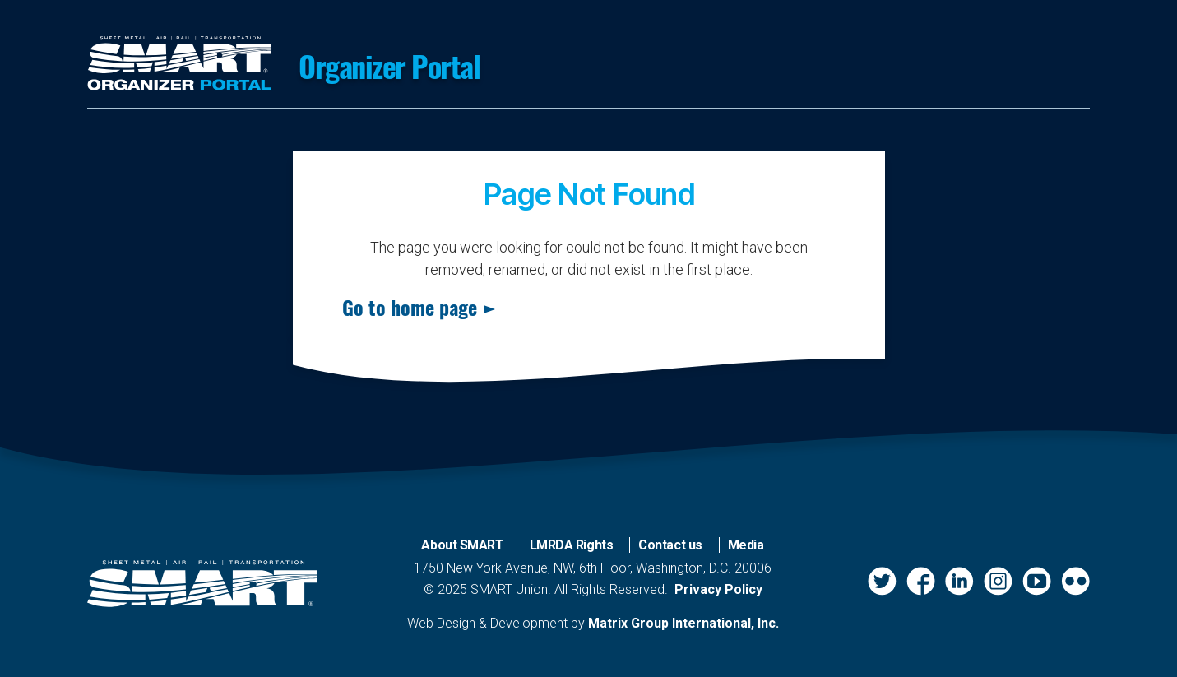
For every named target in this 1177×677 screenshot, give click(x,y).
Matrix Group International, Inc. (683, 623)
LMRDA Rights (572, 545)
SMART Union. (510, 589)
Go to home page (409, 307)
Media (746, 545)
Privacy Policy (718, 589)
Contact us (670, 545)
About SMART (462, 545)
